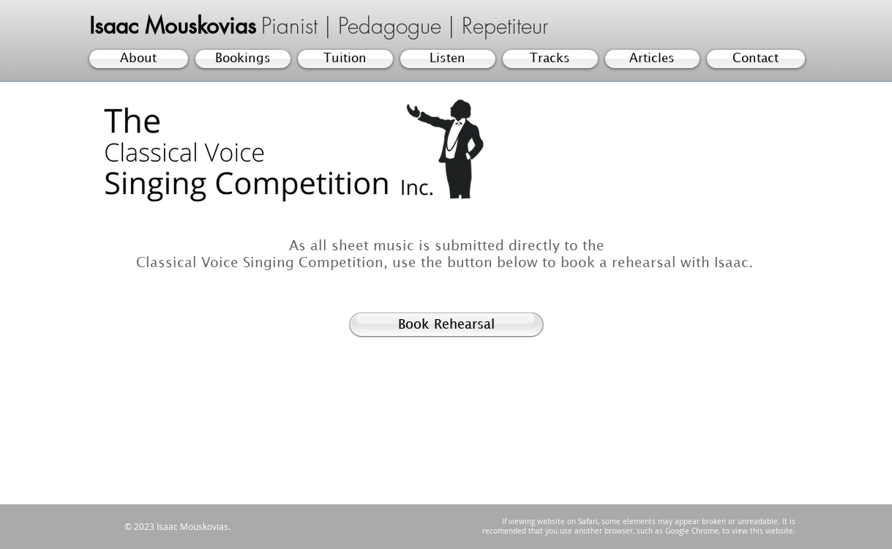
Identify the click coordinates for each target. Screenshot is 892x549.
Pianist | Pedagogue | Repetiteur (404, 25)
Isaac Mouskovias (172, 25)
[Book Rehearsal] (446, 325)
